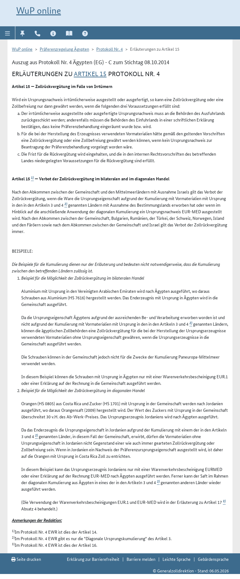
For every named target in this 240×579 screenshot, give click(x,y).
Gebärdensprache (213, 559)
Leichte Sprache (176, 559)
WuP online (38, 10)
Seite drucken (26, 559)
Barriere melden (141, 559)
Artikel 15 (90, 74)
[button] (7, 32)
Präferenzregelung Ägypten (64, 49)
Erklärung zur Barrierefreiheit (93, 559)
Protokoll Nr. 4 (109, 49)
